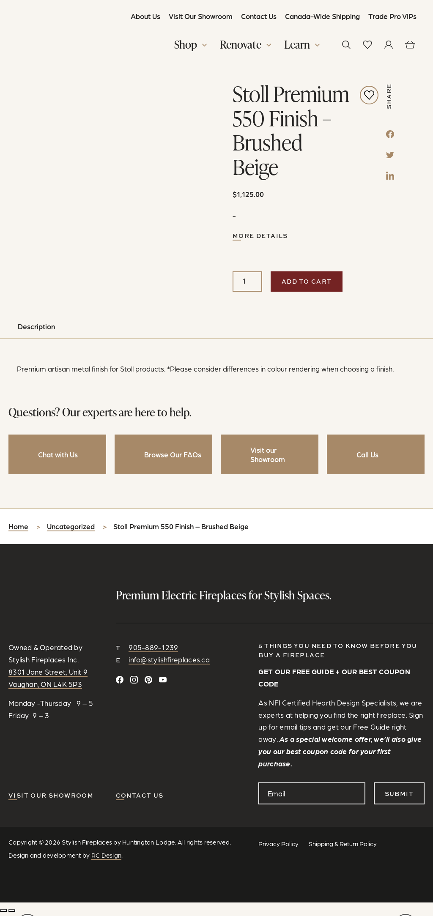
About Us (145, 16)
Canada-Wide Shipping (322, 16)
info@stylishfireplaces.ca (169, 662)
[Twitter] (390, 156)
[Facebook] (390, 135)
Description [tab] (36, 329)
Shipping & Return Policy (343, 846)
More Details (260, 239)
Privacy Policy (278, 846)
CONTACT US (140, 798)
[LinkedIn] (390, 177)
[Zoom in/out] (3, 912)
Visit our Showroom (50, 798)
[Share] (11, 912)
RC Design (106, 857)
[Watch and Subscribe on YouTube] (163, 682)
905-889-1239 (153, 649)
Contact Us (258, 16)
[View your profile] (388, 45)
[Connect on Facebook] (119, 682)
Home (18, 529)
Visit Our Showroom (200, 16)
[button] (191, 46)
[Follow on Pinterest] (148, 682)
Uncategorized (71, 529)
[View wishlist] (367, 45)
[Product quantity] (247, 284)
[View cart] (409, 45)
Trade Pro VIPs (392, 16)
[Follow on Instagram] (134, 682)
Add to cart (307, 284)
